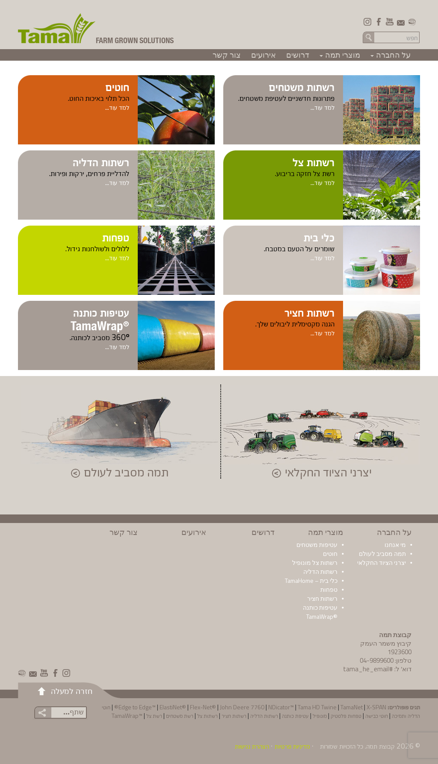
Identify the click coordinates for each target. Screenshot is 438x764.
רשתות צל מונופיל (314, 562)
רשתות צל (313, 161)
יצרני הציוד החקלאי (328, 473)
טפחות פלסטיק (346, 715)
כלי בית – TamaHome (311, 580)
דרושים (297, 55)
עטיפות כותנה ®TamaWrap (320, 612)
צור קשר (227, 55)
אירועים (263, 55)
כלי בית (319, 236)
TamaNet (351, 706)
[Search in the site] (397, 37)
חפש (369, 37)
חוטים (117, 86)
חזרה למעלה (71, 690)
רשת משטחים (179, 715)
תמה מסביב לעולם (126, 473)
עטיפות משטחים (316, 544)
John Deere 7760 (242, 706)
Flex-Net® (203, 706)
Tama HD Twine (317, 706)
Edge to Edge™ (137, 706)
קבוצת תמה (380, 746)
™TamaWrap (127, 715)
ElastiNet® (173, 706)
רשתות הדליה (101, 161)
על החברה (389, 55)
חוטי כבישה (376, 715)
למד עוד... (322, 107)
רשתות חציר (309, 312)
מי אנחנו (395, 544)
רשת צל (154, 715)
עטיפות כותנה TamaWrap (100, 319)
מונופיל (320, 715)
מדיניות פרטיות (292, 746)
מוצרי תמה (338, 55)
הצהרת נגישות (252, 746)
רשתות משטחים (301, 86)
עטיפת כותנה (295, 715)
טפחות (115, 236)
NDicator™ (281, 706)
